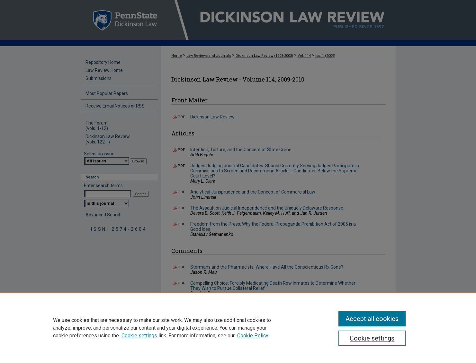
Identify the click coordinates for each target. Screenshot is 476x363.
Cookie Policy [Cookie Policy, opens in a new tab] (252, 336)
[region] (238, 327)
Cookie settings (139, 336)
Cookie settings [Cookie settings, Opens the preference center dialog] (372, 338)
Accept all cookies (372, 319)
